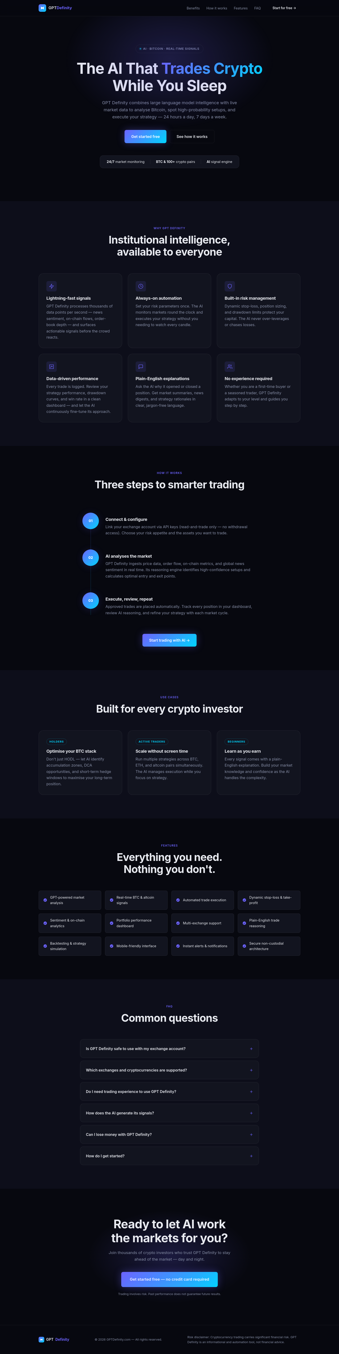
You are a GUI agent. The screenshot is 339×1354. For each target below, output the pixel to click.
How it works (216, 8)
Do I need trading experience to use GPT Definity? (131, 1091)
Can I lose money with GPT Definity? (119, 1134)
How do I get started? (105, 1156)
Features (241, 8)
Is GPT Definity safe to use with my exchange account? (136, 1048)
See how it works (192, 136)
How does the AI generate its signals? (120, 1113)
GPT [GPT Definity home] (54, 1339)
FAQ (257, 8)
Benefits (193, 8)
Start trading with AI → (169, 640)
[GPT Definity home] (55, 8)
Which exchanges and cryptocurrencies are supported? (136, 1070)
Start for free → (284, 8)
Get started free (145, 136)
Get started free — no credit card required (169, 1279)
